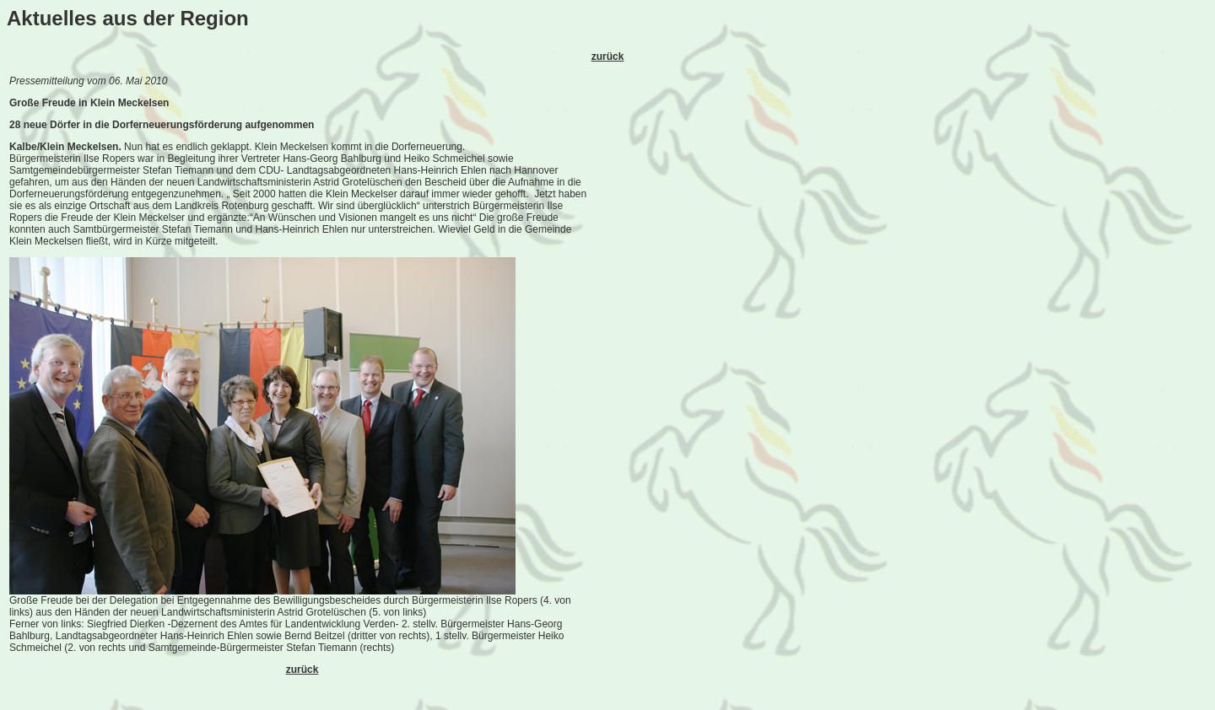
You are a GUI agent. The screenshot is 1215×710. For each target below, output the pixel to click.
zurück (607, 56)
